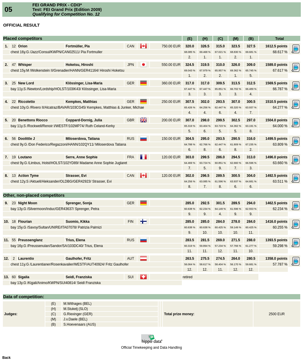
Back (6, 358)
